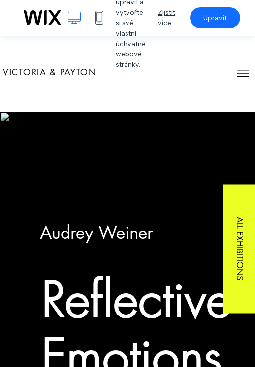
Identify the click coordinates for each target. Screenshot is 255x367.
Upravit (215, 17)
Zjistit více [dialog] (166, 17)
